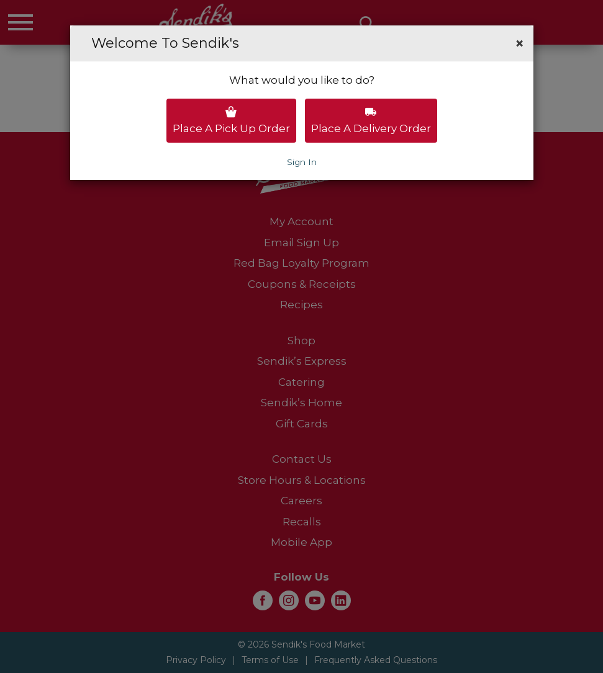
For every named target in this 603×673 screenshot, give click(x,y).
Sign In (302, 162)
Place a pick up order (231, 120)
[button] (519, 43)
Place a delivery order (371, 120)
